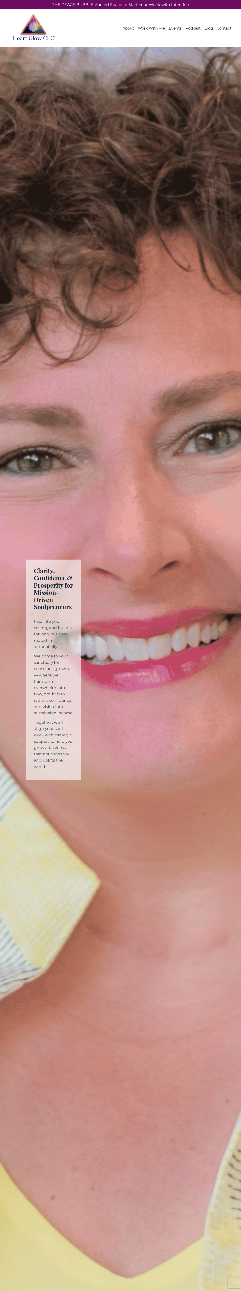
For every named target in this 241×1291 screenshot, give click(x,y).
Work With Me (151, 28)
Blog (208, 28)
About (128, 28)
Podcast (193, 28)
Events (175, 28)
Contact (224, 28)
